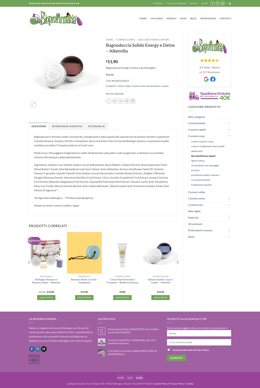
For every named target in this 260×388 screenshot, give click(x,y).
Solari (191, 236)
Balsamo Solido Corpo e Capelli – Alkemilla (160, 281)
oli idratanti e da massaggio (205, 165)
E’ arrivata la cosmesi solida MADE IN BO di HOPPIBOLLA (132, 352)
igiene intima (197, 160)
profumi (195, 170)
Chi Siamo (158, 3)
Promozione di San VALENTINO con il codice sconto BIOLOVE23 (133, 330)
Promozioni (208, 18)
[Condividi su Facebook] (109, 101)
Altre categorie (196, 116)
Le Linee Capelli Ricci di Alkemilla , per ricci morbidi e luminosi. (132, 341)
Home (143, 18)
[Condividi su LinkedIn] (133, 101)
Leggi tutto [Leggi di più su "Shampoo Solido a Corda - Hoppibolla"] (84, 297)
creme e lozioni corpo (202, 141)
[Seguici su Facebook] (212, 3)
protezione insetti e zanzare (205, 175)
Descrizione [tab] (39, 126)
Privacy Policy (176, 383)
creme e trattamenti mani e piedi (208, 146)
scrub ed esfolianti (200, 179)
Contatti (194, 3)
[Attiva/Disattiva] (229, 123)
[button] (204, 3)
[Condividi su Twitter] (115, 101)
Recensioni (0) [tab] (96, 126)
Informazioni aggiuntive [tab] (67, 126)
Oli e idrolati (195, 223)
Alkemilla (119, 93)
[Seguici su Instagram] (217, 3)
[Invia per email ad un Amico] (121, 101)
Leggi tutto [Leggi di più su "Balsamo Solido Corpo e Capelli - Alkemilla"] (160, 297)
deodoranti (197, 151)
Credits (189, 383)
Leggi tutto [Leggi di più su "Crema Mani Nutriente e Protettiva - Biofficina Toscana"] (122, 297)
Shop (183, 18)
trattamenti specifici (201, 184)
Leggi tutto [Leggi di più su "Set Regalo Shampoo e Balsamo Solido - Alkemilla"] (46, 297)
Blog (193, 18)
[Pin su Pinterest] (127, 101)
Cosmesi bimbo (197, 123)
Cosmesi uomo (196, 198)
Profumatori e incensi (200, 230)
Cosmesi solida (196, 192)
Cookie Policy (161, 383)
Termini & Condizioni (176, 3)
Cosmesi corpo (196, 136)
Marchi (171, 18)
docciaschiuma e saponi (203, 155)
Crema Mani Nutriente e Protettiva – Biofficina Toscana (122, 281)
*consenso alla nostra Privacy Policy (190, 349)
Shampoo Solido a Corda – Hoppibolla (84, 281)
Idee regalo (194, 211)
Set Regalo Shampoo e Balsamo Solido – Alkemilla (46, 281)
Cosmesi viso (195, 204)
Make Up (193, 217)
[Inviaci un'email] (222, 3)
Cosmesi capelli (197, 129)
